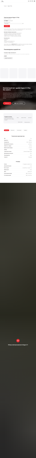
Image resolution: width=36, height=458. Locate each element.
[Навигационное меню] (34, 1)
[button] (28, 1)
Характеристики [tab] (12, 130)
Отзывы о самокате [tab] (19, 130)
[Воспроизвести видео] (18, 340)
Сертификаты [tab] (25, 130)
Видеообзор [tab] (6, 130)
